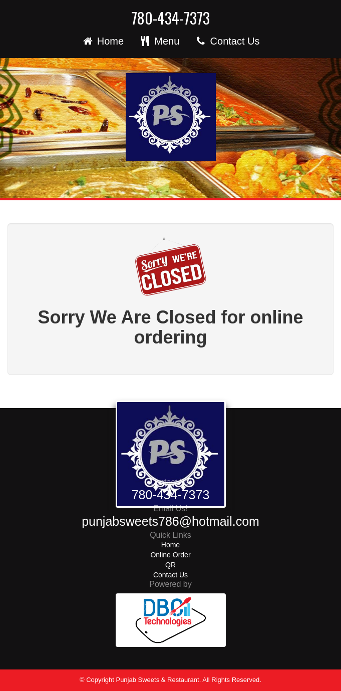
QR (170, 565)
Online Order (170, 555)
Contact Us (226, 41)
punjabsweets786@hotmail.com (170, 521)
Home (102, 41)
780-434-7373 (170, 18)
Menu (159, 41)
